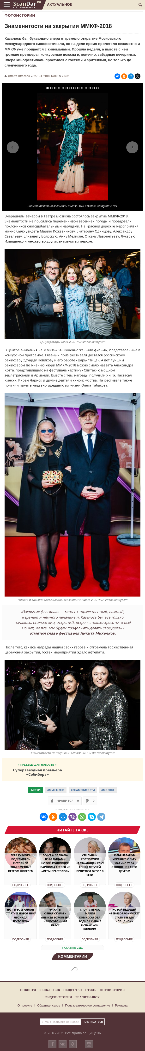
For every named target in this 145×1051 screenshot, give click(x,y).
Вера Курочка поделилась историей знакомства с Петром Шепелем (20, 863)
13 (93, 88)
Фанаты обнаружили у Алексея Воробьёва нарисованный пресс (55, 917)
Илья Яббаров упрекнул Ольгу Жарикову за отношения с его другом (124, 863)
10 (82, 88)
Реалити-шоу (87, 997)
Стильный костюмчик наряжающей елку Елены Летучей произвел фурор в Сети (90, 865)
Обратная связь (48, 1005)
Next (132, 147)
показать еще (72, 947)
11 (86, 88)
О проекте (25, 1005)
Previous (13, 147)
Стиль (90, 990)
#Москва (108, 790)
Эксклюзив (49, 990)
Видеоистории (58, 997)
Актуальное (59, 4)
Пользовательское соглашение (87, 1005)
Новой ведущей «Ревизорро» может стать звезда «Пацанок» (124, 915)
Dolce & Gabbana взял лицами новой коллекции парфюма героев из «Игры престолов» (55, 863)
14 (97, 88)
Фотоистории (20, 15)
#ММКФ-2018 (55, 790)
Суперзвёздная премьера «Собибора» (37, 772)
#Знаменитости (83, 790)
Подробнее (20, 885)
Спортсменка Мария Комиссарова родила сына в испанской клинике (90, 919)
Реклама (121, 1005)
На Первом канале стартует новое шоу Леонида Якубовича (21, 915)
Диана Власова (19, 76)
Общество (72, 990)
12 (90, 88)
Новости (28, 990)
